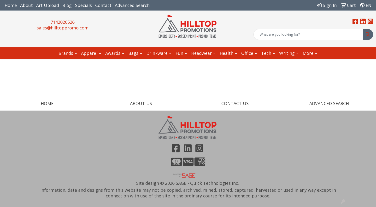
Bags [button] (133, 53)
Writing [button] (287, 53)
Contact (103, 5)
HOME (47, 103)
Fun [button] (179, 53)
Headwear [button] (201, 53)
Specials (83, 5)
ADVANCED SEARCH (329, 103)
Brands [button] (66, 53)
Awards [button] (112, 53)
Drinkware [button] (157, 53)
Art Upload (47, 5)
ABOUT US (141, 103)
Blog (67, 5)
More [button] (308, 53)
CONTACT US (235, 103)
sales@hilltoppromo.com (62, 28)
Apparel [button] (89, 53)
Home (11, 5)
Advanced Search (132, 5)
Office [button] (247, 53)
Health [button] (226, 53)
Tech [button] (266, 53)
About (26, 5)
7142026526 (63, 22)
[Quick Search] (308, 34)
